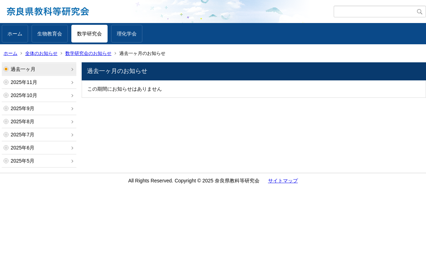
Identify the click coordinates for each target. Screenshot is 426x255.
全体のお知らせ (41, 53)
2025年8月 (22, 121)
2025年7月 (22, 134)
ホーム (14, 33)
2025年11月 (24, 82)
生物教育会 (49, 33)
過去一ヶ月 (23, 69)
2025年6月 (22, 148)
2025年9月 (22, 108)
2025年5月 (22, 161)
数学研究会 (89, 33)
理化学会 (127, 33)
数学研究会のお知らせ (88, 53)
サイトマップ (283, 180)
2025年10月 (24, 95)
